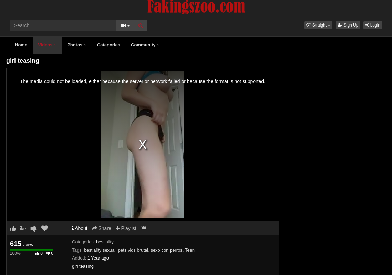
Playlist (126, 228)
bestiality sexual (100, 250)
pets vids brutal (133, 250)
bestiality (105, 241)
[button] (318, 25)
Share (101, 228)
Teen (190, 250)
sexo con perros (167, 250)
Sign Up (348, 25)
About (79, 228)
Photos (76, 44)
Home (21, 44)
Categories (108, 44)
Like (18, 228)
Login (372, 25)
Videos (47, 44)
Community (145, 44)
